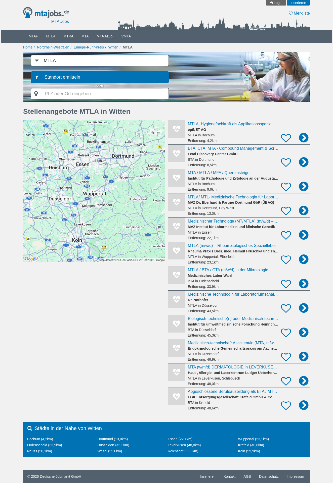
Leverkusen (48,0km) (184, 445)
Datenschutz (269, 476)
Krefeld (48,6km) (251, 445)
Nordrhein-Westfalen (53, 47)
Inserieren (298, 3)
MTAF (33, 36)
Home (27, 47)
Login (278, 3)
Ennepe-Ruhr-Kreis (89, 47)
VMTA (126, 36)
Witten (113, 47)
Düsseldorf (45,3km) (113, 445)
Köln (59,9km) (249, 451)
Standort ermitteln (62, 77)
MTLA (50, 36)
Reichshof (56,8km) (183, 451)
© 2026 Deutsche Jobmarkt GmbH (54, 476)
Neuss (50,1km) (39, 451)
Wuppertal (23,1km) (253, 439)
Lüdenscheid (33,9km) (44, 445)
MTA (85, 36)
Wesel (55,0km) (110, 451)
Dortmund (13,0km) (113, 439)
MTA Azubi (105, 36)
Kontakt (229, 476)
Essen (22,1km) (180, 439)
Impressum (295, 476)
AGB (247, 476)
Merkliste (299, 13)
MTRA (68, 36)
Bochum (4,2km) (40, 439)
